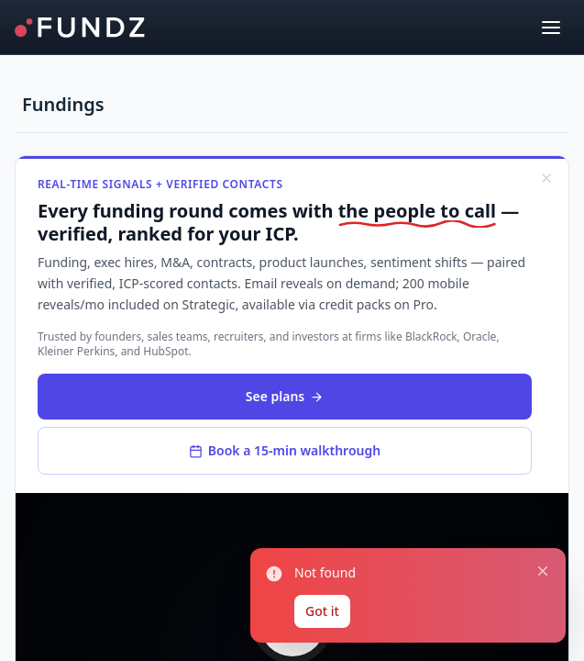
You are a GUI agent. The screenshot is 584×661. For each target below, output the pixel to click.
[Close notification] (543, 571)
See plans (285, 396)
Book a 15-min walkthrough (284, 450)
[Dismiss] (546, 178)
